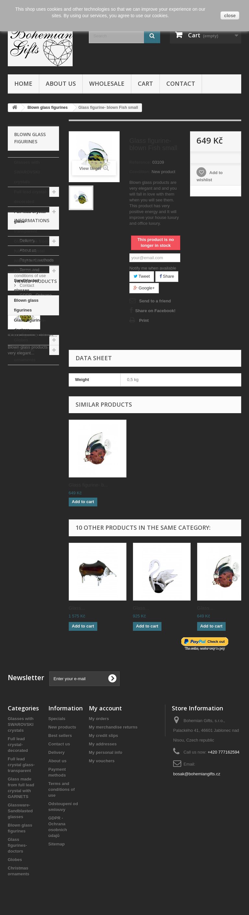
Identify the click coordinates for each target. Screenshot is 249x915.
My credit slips (103, 735)
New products (62, 727)
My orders (99, 718)
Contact (180, 83)
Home (23, 83)
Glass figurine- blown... (32, 540)
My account (105, 708)
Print (144, 320)
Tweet (142, 276)
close (230, 15)
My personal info (105, 752)
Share (167, 276)
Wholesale (106, 83)
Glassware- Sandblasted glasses (26, 280)
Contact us (59, 744)
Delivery (26, 402)
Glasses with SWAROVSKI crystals (27, 172)
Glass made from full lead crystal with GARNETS (31, 251)
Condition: (139, 171)
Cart (145, 83)
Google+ (144, 288)
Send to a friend (155, 301)
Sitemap (56, 844)
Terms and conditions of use (61, 789)
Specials (56, 718)
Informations (31, 384)
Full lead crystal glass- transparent (30, 221)
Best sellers (60, 735)
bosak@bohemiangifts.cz (196, 773)
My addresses (103, 744)
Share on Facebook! (155, 310)
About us (61, 83)
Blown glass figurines (26, 305)
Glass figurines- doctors (30, 325)
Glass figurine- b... (88, 485)
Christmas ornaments (24, 355)
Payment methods (35, 421)
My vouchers (101, 760)
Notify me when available (152, 268)
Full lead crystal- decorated (30, 196)
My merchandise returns (113, 727)
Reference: (140, 162)
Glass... (77, 608)
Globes (21, 339)
